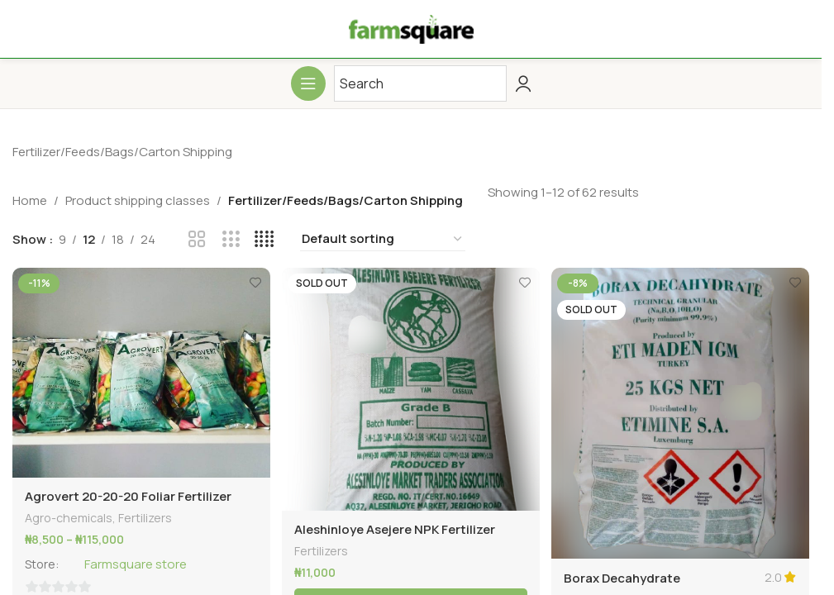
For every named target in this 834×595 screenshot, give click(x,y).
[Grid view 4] (264, 239)
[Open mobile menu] (308, 83)
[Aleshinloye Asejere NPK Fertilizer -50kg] (411, 387)
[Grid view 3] (231, 239)
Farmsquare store (138, 562)
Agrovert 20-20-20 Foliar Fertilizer (128, 493)
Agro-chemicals (68, 515)
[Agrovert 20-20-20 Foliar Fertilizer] (139, 371)
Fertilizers (145, 515)
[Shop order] (382, 239)
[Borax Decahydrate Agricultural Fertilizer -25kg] (682, 411)
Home (29, 200)
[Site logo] (411, 27)
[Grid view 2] (197, 239)
